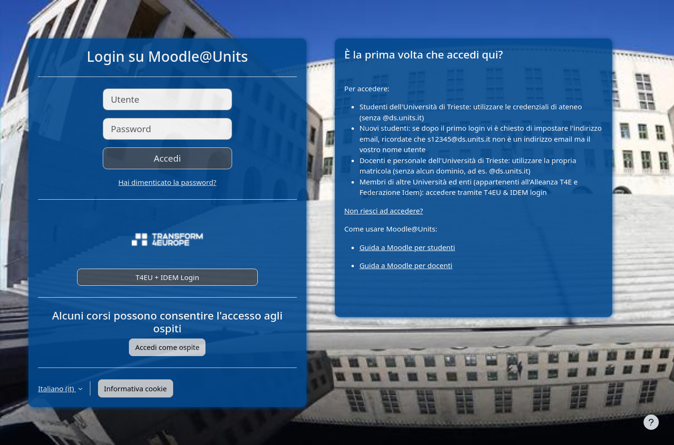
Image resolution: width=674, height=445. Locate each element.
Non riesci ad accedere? (383, 210)
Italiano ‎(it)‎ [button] (57, 388)
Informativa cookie (135, 388)
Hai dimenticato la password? (167, 182)
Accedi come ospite (167, 347)
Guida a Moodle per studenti (407, 247)
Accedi (167, 158)
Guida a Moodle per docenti (406, 265)
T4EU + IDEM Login (167, 277)
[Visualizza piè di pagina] (651, 422)
